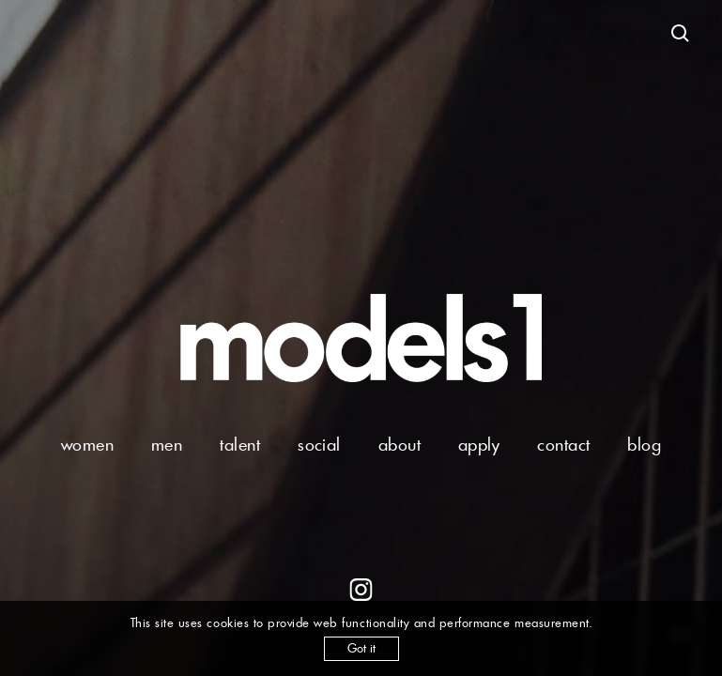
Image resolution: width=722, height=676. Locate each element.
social (319, 444)
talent (240, 444)
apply (478, 444)
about (399, 444)
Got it (361, 648)
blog (644, 444)
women (87, 444)
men (166, 444)
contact (563, 444)
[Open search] (680, 34)
